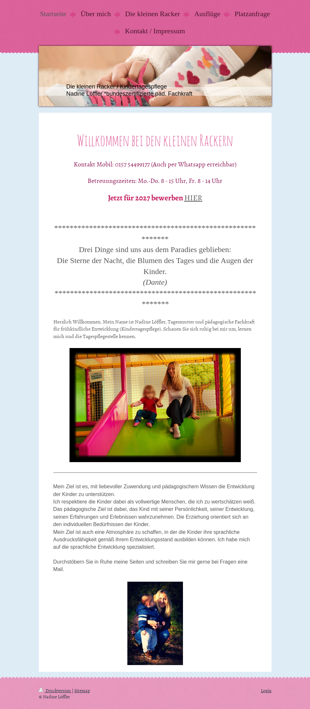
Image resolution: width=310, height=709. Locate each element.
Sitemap (82, 690)
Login (266, 690)
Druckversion (55, 690)
